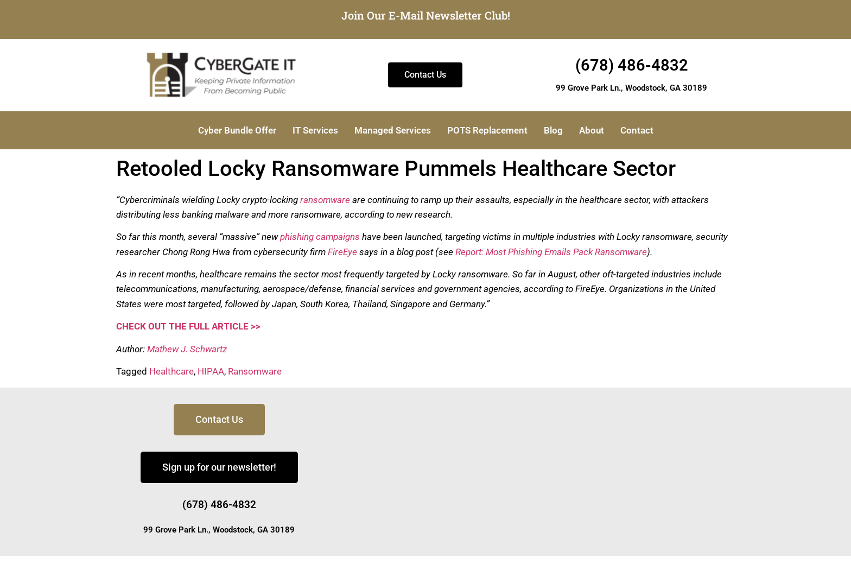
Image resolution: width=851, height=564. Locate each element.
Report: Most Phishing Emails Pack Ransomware (551, 251)
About (591, 130)
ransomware (325, 199)
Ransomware (255, 371)
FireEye (342, 251)
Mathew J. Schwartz (187, 349)
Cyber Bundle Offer (237, 130)
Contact (636, 130)
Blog (553, 130)
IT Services (315, 130)
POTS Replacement (487, 130)
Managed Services (392, 130)
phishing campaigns (320, 236)
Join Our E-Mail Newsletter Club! (425, 15)
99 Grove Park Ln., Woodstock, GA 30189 (631, 88)
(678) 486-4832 (631, 65)
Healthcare (171, 371)
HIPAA (211, 371)
